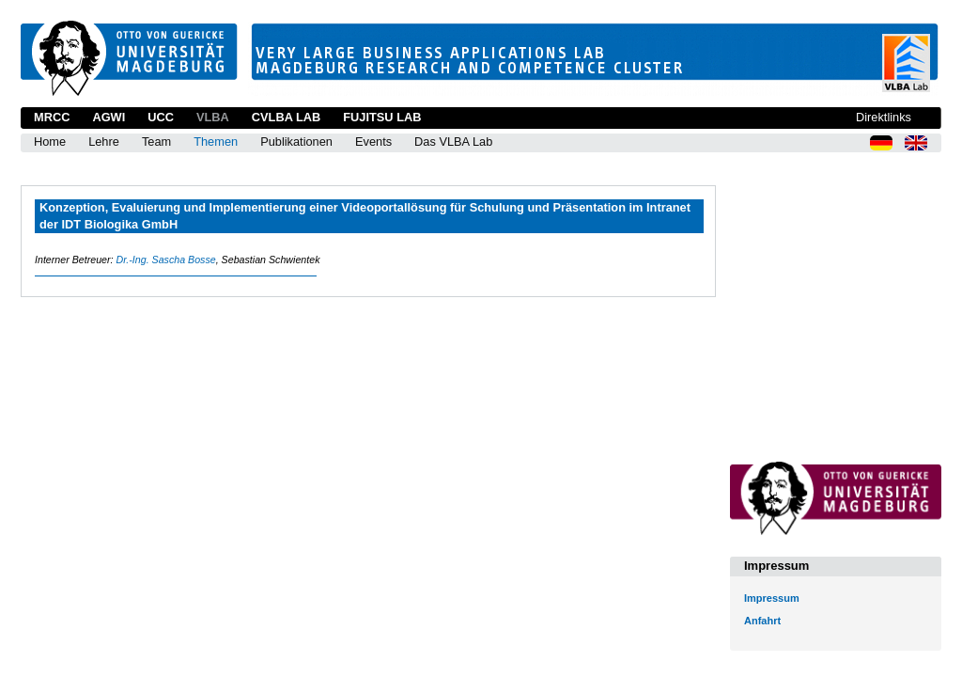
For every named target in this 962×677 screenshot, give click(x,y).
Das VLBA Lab (453, 141)
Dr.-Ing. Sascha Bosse (165, 259)
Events (373, 141)
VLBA (212, 117)
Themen (216, 141)
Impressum (771, 598)
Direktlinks (883, 117)
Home (50, 141)
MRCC (52, 117)
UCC (160, 117)
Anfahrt (762, 620)
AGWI (108, 117)
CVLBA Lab (286, 117)
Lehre (103, 141)
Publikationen (296, 141)
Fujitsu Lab (382, 117)
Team (156, 141)
